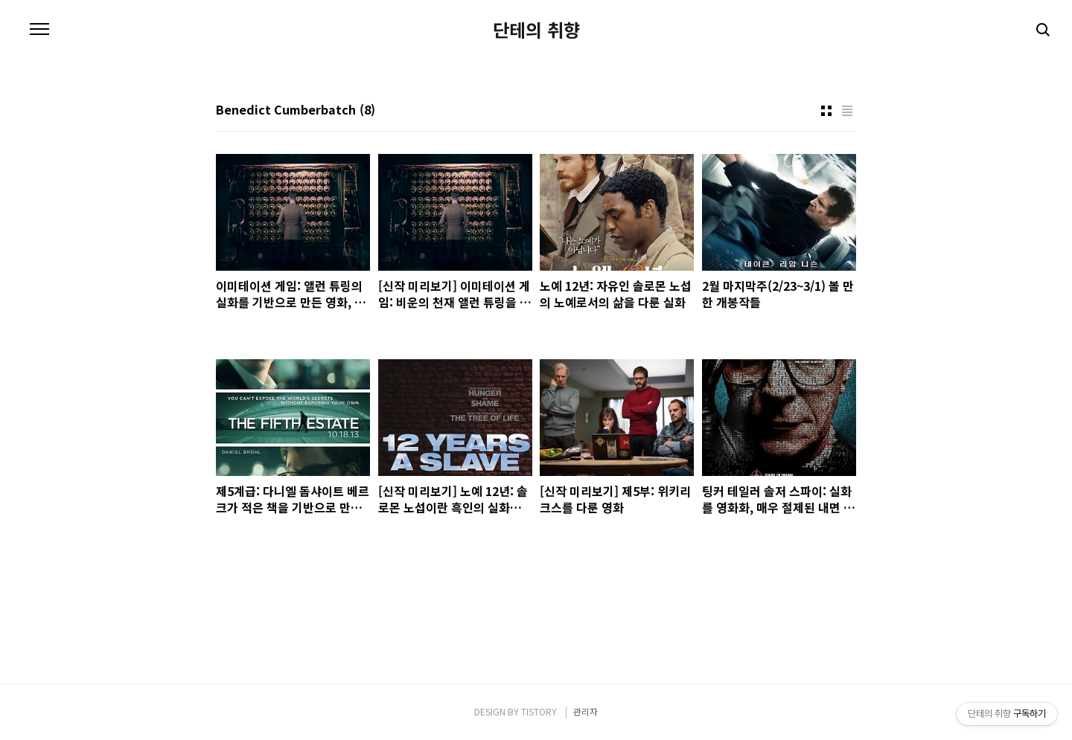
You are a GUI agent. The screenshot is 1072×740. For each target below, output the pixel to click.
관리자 (585, 711)
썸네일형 (826, 111)
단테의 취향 (536, 30)
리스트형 (847, 111)
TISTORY (539, 711)
